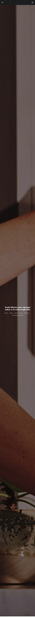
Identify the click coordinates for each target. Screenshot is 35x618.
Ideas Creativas (18, 313)
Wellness (26, 313)
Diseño (11, 313)
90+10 (6, 313)
